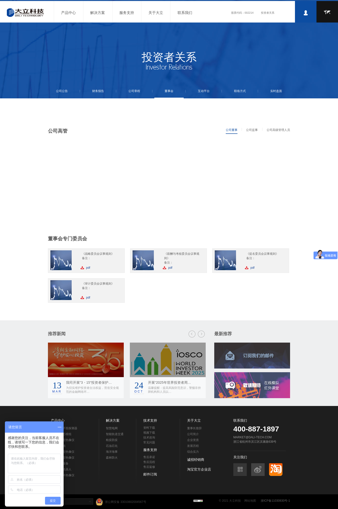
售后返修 (149, 467)
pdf (88, 267)
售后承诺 (149, 457)
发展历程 (193, 446)
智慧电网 (112, 428)
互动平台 (204, 91)
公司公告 (62, 91)
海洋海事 (112, 451)
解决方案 (97, 13)
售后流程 (149, 462)
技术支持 (150, 420)
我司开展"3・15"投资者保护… (89, 382)
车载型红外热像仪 (62, 475)
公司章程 (134, 91)
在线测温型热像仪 (62, 451)
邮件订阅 (150, 474)
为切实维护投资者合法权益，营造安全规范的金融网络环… (92, 389)
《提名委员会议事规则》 (262, 253)
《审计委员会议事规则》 (98, 283)
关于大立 (155, 13)
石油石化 (112, 446)
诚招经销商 (195, 460)
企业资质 (193, 440)
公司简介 (193, 434)
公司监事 (252, 130)
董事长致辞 (194, 428)
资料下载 (149, 427)
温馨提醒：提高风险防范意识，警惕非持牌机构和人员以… (174, 389)
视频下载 (149, 432)
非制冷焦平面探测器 (64, 428)
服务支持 (126, 13)
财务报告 (98, 91)
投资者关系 (267, 12)
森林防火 (112, 457)
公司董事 (231, 130)
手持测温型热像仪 (62, 440)
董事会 (169, 91)
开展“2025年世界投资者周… (169, 382)
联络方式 (240, 91)
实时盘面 (276, 91)
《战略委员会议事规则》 (98, 253)
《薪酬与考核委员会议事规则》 (181, 256)
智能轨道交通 (115, 434)
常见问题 (149, 442)
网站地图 (250, 500)
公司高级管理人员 (278, 130)
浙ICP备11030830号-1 (275, 500)
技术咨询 (149, 437)
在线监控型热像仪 (62, 457)
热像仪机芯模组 (61, 434)
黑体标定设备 (59, 463)
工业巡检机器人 (61, 469)
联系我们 (185, 13)
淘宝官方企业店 (199, 469)
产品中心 (68, 13)
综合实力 (193, 451)
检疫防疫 (112, 440)
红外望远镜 (58, 446)
